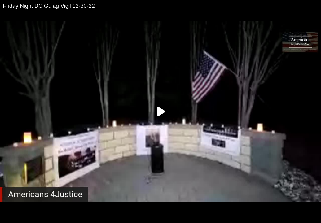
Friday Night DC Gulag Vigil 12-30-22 (49, 6)
